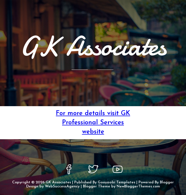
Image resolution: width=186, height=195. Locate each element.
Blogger (167, 182)
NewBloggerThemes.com (138, 186)
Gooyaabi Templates (116, 182)
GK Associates (58, 182)
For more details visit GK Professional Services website (93, 122)
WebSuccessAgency (62, 186)
